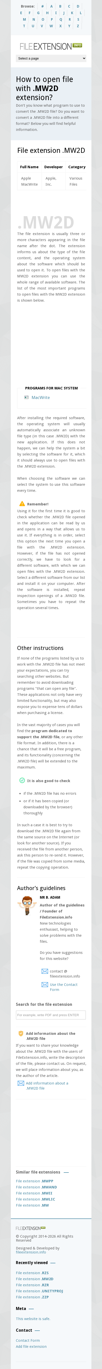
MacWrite (40, 397)
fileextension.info (31, 1252)
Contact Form (28, 1340)
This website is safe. (33, 1319)
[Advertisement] (59, 201)
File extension (34, 1181)
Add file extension (31, 1346)
